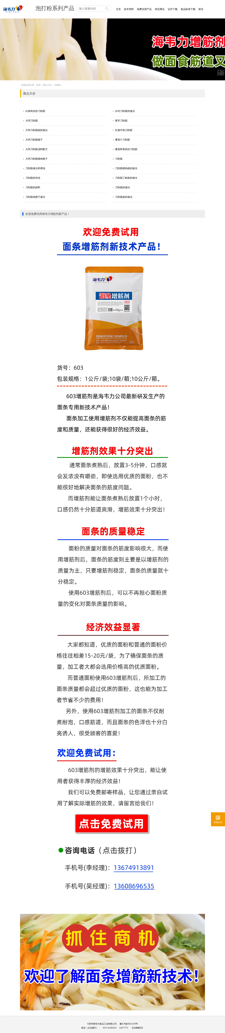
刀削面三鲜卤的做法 (126, 178)
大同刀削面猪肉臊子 (36, 158)
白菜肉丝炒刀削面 (35, 111)
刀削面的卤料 (32, 187)
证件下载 (173, 9)
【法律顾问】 (137, 1028)
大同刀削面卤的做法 (36, 130)
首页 (38, 85)
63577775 (123, 1028)
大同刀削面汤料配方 (36, 149)
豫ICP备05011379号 (129, 1024)
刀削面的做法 (122, 187)
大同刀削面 (31, 120)
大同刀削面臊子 (34, 139)
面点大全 (47, 85)
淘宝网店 (160, 9)
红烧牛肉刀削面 (123, 130)
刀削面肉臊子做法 (35, 197)
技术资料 (129, 9)
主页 (118, 9)
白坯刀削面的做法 (125, 111)
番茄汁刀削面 (122, 139)
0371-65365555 (110, 1028)
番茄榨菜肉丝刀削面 (126, 149)
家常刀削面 (121, 120)
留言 (200, 9)
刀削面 (57, 85)
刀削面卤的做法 (123, 197)
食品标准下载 (188, 9)
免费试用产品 (144, 9)
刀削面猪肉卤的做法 (126, 168)
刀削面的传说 (32, 178)
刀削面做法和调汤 (35, 168)
